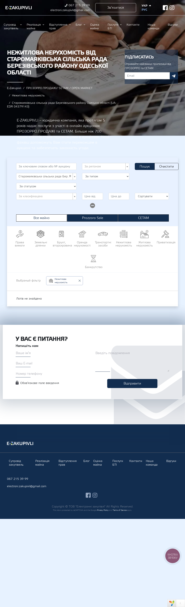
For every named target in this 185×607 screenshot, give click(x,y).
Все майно (41, 218)
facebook (165, 7)
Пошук (145, 166)
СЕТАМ (143, 218)
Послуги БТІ (113, 26)
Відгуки (173, 25)
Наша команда (153, 26)
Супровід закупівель (11, 26)
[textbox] (104, 166)
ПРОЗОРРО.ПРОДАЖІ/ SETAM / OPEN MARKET (59, 88)
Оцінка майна (94, 26)
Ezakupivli (19, 7)
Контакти (133, 25)
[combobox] (105, 166)
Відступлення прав (58, 26)
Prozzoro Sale (92, 218)
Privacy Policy (102, 510)
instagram (172, 7)
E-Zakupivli (14, 88)
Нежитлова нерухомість (28, 95)
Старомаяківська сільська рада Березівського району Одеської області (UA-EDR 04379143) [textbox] (45, 176)
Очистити (166, 166)
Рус (144, 10)
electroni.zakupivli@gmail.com (70, 10)
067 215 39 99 (79, 5)
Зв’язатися (115, 8)
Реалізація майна (34, 26)
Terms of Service (120, 510)
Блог (79, 25)
